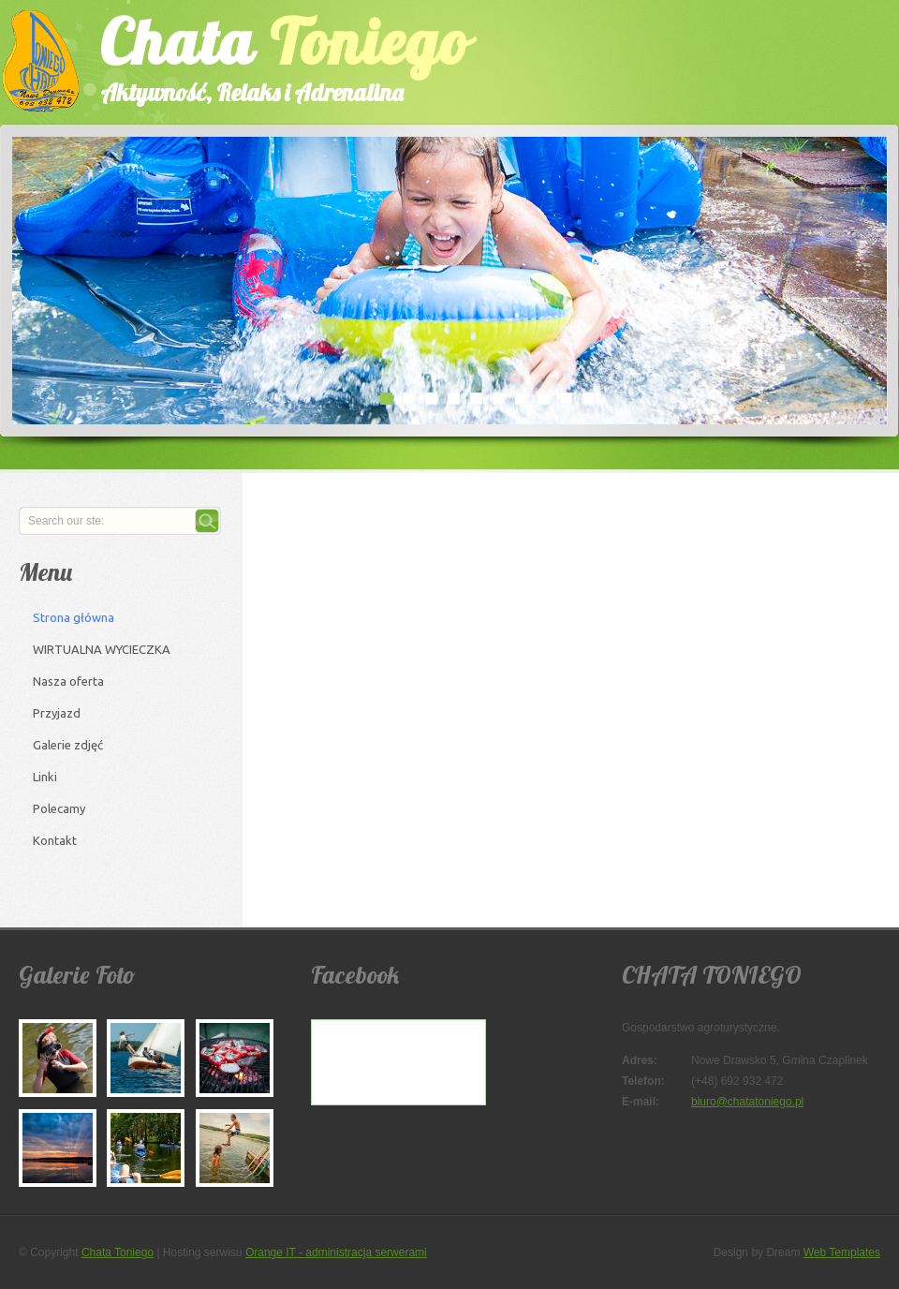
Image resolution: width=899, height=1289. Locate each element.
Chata (267, 55)
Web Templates (841, 1252)
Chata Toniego (117, 1252)
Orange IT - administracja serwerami (336, 1252)
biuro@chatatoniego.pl (747, 1101)
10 (588, 398)
